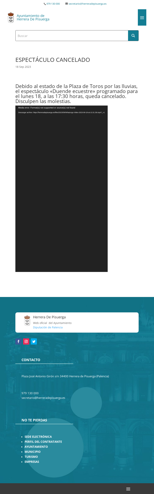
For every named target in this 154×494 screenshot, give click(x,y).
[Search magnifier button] (133, 35)
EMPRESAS (32, 462)
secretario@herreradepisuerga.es (88, 3)
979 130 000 (53, 3)
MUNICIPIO (33, 452)
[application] (61, 189)
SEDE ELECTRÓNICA (38, 437)
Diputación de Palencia (48, 327)
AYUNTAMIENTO (36, 447)
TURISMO (31, 457)
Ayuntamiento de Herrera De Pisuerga (33, 17)
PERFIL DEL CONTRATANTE (43, 442)
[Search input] (72, 35)
